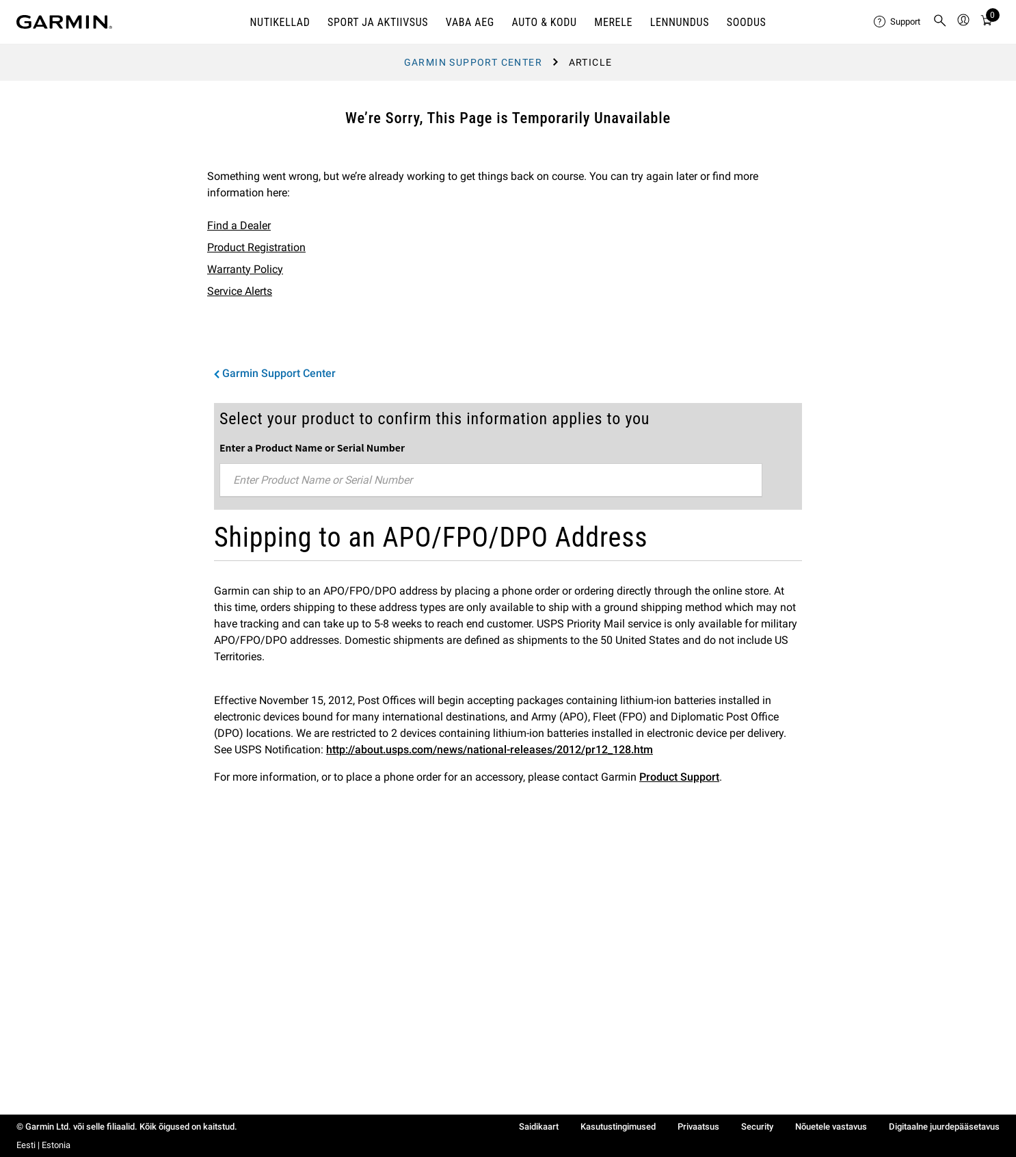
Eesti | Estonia (43, 1145)
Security (757, 1126)
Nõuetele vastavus (831, 1126)
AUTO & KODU (543, 22)
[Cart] (986, 22)
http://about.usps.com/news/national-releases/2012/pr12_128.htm (489, 749)
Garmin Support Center (473, 62)
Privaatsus (698, 1126)
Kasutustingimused (618, 1126)
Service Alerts (239, 291)
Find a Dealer (239, 225)
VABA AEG (470, 22)
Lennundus (679, 22)
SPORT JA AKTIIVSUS (377, 22)
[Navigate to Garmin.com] (64, 22)
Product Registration (256, 247)
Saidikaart (539, 1126)
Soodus (746, 22)
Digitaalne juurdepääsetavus (944, 1126)
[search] (940, 22)
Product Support (679, 776)
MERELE (613, 22)
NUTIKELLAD (280, 22)
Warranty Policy (245, 269)
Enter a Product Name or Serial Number (312, 447)
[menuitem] (898, 22)
